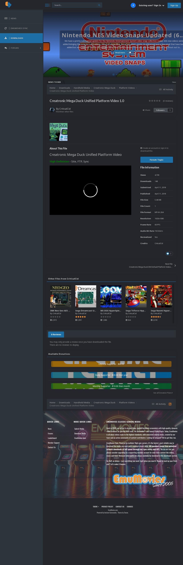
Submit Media (79, 428)
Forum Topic (157, 159)
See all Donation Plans (163, 393)
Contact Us (52, 447)
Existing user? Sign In (151, 5)
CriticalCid (64, 108)
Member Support (54, 442)
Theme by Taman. (123, 512)
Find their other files (64, 111)
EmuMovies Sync (80, 438)
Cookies (130, 506)
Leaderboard (52, 438)
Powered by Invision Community (107, 512)
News (50, 428)
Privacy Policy (107, 506)
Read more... (112, 52)
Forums (50, 433)
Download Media (80, 433)
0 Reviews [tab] (56, 334)
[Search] (77, 5)
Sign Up (174, 5)
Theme (96, 506)
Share (146, 110)
